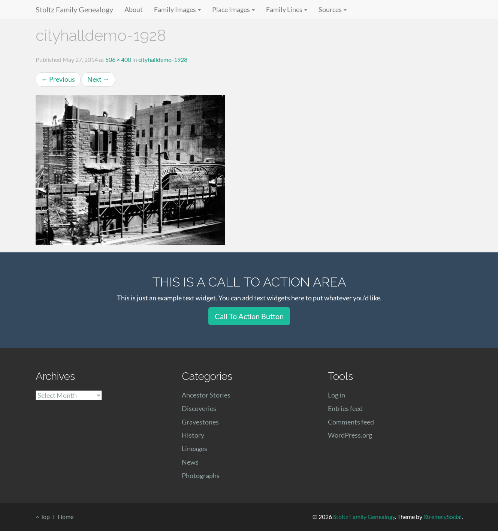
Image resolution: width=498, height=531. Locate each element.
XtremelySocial (442, 516)
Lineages (194, 448)
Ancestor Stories (206, 395)
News (190, 462)
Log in (336, 395)
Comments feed (351, 422)
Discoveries (199, 408)
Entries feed (345, 408)
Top (43, 516)
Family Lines (286, 9)
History (193, 435)
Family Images (177, 9)
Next (98, 79)
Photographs (201, 475)
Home (65, 516)
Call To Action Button (249, 316)
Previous (58, 79)
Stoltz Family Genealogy (74, 9)
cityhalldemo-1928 (162, 59)
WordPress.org (350, 435)
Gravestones (200, 422)
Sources (333, 9)
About (133, 9)
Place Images (233, 9)
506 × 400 (118, 59)
